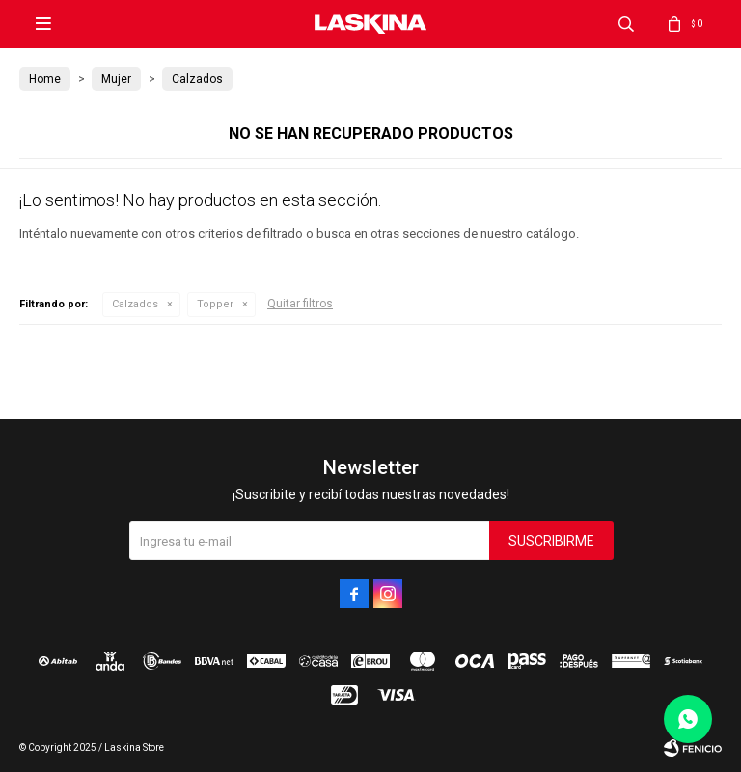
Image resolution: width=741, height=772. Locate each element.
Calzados (135, 304)
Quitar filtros (300, 303)
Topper (215, 304)
